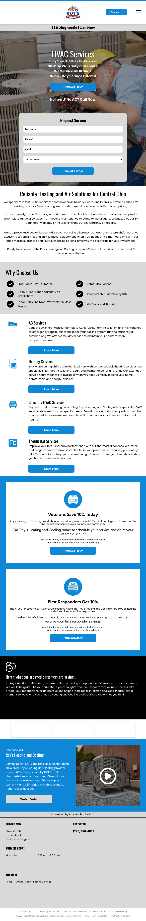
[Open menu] (138, 12)
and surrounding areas (20, 840)
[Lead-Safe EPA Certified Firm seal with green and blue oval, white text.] (115, 730)
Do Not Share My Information (46, 912)
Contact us (97, 249)
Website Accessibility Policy (115, 912)
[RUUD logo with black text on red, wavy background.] (31, 730)
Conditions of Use (68, 912)
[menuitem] (10, 883)
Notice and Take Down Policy (90, 912)
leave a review (30, 694)
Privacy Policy (24, 912)
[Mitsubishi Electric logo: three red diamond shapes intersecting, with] (72, 730)
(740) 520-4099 (83, 832)
